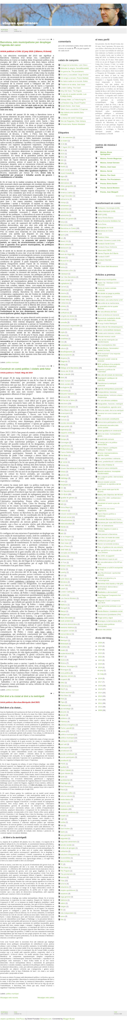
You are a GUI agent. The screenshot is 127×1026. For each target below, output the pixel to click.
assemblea (64, 209)
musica (63, 660)
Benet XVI (64, 241)
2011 (62, 157)
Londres (63, 595)
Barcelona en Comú (68, 228)
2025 (100, 646)
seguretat (64, 838)
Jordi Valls (64, 550)
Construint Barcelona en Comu (109, 519)
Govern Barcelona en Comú (71, 468)
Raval (62, 790)
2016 (100, 686)
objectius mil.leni (66, 676)
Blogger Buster (69, 1019)
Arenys (63, 202)
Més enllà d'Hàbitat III (106, 465)
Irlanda (63, 527)
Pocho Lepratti (66, 728)
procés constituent (67, 754)
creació (63, 335)
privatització (65, 751)
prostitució (64, 760)
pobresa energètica (67, 725)
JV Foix (63, 562)
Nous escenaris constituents (108, 419)
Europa (63, 439)
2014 (100, 693)
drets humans (65, 381)
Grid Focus (20, 1019)
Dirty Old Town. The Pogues (71, 91)
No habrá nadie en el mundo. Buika (74, 81)
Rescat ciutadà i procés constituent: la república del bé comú (109, 484)
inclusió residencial (67, 514)
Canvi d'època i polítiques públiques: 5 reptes (107, 449)
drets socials (65, 384)
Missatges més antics (45, 998)
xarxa (62, 916)
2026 (100, 643)
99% (62, 163)
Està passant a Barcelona (107, 534)
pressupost (64, 748)
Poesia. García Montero (110, 188)
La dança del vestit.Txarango (71, 118)
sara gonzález (65, 835)
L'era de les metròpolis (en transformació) (108, 341)
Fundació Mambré (104, 260)
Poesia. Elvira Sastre (108, 184)
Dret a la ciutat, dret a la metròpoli (110, 410)
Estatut (63, 436)
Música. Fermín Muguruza (110, 158)
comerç (63, 306)
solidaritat (64, 851)
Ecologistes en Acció (105, 227)
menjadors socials (67, 631)
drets (62, 378)
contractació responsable (70, 326)
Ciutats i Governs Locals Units (109, 240)
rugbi (62, 819)
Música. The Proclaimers (110, 179)
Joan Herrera (65, 540)
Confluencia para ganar (106, 541)
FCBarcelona (65, 449)
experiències (65, 446)
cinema (63, 293)
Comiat (63, 309)
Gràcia (63, 472)
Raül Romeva (65, 786)
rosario (63, 816)
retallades (64, 809)
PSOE (62, 764)
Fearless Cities (103, 237)
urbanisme (64, 887)
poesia (63, 731)
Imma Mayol (65, 507)
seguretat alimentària (68, 842)
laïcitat (62, 569)
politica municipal (12, 362)
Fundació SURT (104, 257)
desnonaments (66, 355)
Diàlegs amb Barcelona (69, 368)
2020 (100, 664)
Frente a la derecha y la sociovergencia (107, 579)
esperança (64, 430)
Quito (62, 777)
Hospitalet (64, 485)
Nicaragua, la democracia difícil (109, 621)
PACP (62, 689)
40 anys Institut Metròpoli (107, 324)
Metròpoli (63, 640)
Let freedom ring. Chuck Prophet (72, 103)
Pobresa (63, 722)
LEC (62, 576)
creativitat (64, 339)
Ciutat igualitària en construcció (109, 431)
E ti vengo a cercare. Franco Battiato (74, 78)
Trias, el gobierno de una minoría (110, 547)
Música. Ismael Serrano (110, 163)
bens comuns (65, 244)
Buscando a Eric (66, 270)
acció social (64, 170)
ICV (61, 488)
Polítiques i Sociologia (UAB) (109, 208)
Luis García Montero (68, 598)
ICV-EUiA (64, 494)
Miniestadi (64, 644)
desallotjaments (66, 352)
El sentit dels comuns (106, 439)
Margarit (63, 614)
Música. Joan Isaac (108, 167)
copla (62, 332)
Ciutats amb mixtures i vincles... (110, 333)
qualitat (63, 767)
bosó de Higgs (65, 254)
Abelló (62, 167)
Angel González (66, 196)
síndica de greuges (67, 848)
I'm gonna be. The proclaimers (72, 71)
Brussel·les (64, 261)
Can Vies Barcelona (68, 277)
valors (62, 903)
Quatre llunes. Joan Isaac (70, 106)
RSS (17, 30)
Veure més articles (105, 629)
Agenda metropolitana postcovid (110, 389)
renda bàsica (65, 799)
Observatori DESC (105, 250)
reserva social (65, 806)
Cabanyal (64, 274)
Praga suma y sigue (105, 618)
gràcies (63, 475)
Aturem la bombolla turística (108, 544)
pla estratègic (65, 709)
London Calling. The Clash (70, 88)
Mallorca (63, 605)
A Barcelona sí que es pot (107, 559)
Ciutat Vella (64, 300)
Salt (61, 825)
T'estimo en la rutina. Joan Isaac (72, 84)
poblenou (63, 718)
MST (62, 657)
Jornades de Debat (67, 553)
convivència (64, 329)
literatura (63, 582)
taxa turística (65, 861)
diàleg (62, 365)
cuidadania (64, 345)
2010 (62, 154)
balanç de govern (67, 219)
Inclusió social (65, 517)
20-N (62, 150)
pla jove (63, 712)
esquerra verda (66, 433)
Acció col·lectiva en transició (108, 315)
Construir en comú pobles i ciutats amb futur (25, 369)
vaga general (65, 897)
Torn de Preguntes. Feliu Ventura (73, 121)
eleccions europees (67, 407)
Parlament (64, 705)
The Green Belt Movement (108, 266)
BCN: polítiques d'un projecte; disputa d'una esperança (109, 365)
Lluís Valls (64, 585)
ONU (62, 683)
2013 (100, 696)
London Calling (66, 592)
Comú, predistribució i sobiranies (110, 462)
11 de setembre (66, 137)
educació (63, 397)
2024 (100, 650)
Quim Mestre (65, 773)
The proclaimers (66, 874)
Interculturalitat (66, 524)
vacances (64, 894)
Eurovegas (64, 442)
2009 (100, 710)
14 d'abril (63, 141)
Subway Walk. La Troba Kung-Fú (73, 100)
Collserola (64, 303)
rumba (62, 822)
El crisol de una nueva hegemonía (106, 510)
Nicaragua (64, 670)
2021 (100, 660)
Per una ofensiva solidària (107, 401)
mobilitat (63, 647)
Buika (62, 264)
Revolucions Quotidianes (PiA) (109, 614)
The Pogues (65, 871)
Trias (62, 881)
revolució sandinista (68, 812)
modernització (65, 653)
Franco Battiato (66, 452)
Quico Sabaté (65, 770)
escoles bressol (66, 423)
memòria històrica (67, 627)
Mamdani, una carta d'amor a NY (110, 300)
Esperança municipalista (107, 279)
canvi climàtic (65, 280)
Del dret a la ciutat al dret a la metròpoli (22, 696)
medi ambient (65, 621)
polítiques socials (67, 741)
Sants (62, 832)
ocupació (63, 679)
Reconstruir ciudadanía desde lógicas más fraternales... (109, 319)
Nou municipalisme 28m (107, 345)
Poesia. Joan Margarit (109, 192)
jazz (61, 533)
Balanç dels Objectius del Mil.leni (110, 495)
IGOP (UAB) (102, 215)
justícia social (65, 559)
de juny (101, 670)
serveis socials (66, 845)
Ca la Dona (102, 224)
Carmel (63, 287)
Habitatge (64, 478)
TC (61, 864)
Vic (61, 910)
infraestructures (66, 520)
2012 (100, 700)
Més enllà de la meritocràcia (108, 303)
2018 (100, 678)
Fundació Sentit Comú (106, 244)
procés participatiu (67, 757)
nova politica (65, 673)
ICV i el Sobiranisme (105, 526)
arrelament (64, 206)
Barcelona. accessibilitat (69, 232)
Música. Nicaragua (67, 666)
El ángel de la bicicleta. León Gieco (73, 65)
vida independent (67, 913)
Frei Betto (64, 455)
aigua (62, 176)
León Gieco (64, 579)
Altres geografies (66, 186)
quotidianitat (65, 780)
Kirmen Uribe (65, 566)
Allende (63, 180)
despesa (63, 358)
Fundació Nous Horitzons (107, 247)
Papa (62, 702)
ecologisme (64, 387)
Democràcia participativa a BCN (110, 422)
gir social (63, 462)
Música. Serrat (106, 171)
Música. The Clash (107, 175)
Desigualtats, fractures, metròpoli (110, 404)
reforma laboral (66, 796)
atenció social (65, 212)
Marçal (63, 611)
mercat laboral (65, 634)
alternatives (64, 183)
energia (63, 416)
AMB (62, 189)
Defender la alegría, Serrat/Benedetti (74, 68)
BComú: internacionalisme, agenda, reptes (108, 454)
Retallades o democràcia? (107, 592)
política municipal (67, 738)
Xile (61, 920)
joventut (63, 556)
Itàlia (62, 530)
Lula (62, 601)
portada (4, 30)
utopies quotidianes (67, 890)
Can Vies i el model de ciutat (108, 537)
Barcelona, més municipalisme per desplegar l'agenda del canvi (25, 43)
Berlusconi (64, 248)
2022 (100, 657)
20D (62, 160)
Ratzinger (64, 783)
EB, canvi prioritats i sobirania (109, 458)
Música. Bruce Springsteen (106, 153)
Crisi (62, 342)
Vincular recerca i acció (106, 336)
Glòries (63, 465)
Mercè (62, 637)
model (62, 650)
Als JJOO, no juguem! (106, 556)
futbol (62, 459)
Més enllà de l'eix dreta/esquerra (110, 327)
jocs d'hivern (65, 546)
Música (63, 663)
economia (64, 391)
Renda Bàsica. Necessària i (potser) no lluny (108, 349)
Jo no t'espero (65, 537)
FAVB (100, 234)
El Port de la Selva (67, 400)
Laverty (63, 572)
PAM (62, 699)
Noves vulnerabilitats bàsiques (109, 330)
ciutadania (64, 296)
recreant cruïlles (66, 793)
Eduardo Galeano (67, 394)
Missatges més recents (9, 998)
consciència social (67, 319)
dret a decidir (65, 374)
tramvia (63, 877)
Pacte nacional (66, 692)
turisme (63, 884)
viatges (63, 906)
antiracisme (64, 199)
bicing (62, 251)
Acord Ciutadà (65, 173)
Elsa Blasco (64, 410)
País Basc (64, 696)
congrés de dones (67, 316)
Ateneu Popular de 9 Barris (108, 253)
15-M (62, 144)
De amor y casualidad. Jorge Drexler (74, 75)
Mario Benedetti (66, 618)
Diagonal (63, 361)
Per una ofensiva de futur (107, 312)
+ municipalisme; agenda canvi (109, 407)
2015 (100, 689)
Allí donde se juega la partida (109, 293)
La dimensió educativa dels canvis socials (108, 426)
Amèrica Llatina (66, 193)
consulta (63, 322)
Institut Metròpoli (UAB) (106, 211)
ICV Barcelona (66, 491)
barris (62, 235)
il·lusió (62, 501)
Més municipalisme (105, 297)
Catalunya (64, 290)
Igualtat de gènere (67, 498)
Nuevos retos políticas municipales (106, 625)
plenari (63, 715)
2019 (100, 667)
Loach (62, 588)
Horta (62, 481)
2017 (100, 682)
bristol (62, 258)
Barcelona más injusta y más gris (110, 583)
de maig (101, 674)
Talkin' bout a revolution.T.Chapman (74, 109)
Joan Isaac (64, 543)
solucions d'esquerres (68, 855)
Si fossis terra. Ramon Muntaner (72, 124)
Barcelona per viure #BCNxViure (110, 522)
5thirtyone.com (46, 1019)
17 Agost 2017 (65, 147)
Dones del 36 (65, 371)
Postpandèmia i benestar (107, 392)
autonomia (64, 215)
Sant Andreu (65, 829)
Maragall (63, 608)
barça (62, 222)
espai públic (65, 426)
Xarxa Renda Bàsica (105, 218)
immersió (63, 511)
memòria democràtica (68, 624)
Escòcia (63, 420)
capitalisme (64, 283)
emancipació (65, 413)
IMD (62, 504)
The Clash (64, 868)
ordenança (64, 686)
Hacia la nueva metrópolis (107, 468)
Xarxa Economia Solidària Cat (109, 221)
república (63, 803)
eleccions (64, 404)
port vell (63, 744)
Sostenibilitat (65, 858)
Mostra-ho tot (119, 196)
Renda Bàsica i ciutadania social (110, 611)
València (63, 900)
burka (62, 267)
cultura (63, 348)
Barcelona (64, 225)
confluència (64, 313)
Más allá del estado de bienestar (110, 375)
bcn (61, 238)
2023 (100, 653)
